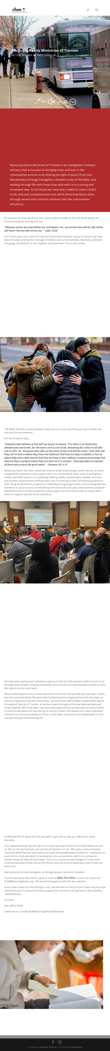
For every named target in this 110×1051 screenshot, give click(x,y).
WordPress (76, 1047)
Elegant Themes (48, 1047)
